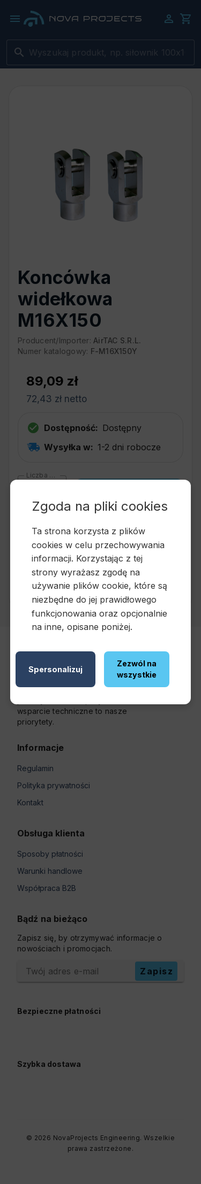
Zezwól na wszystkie (137, 669)
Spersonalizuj (55, 669)
